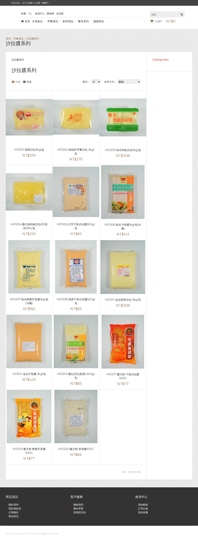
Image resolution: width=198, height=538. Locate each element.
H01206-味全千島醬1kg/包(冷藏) (123, 226)
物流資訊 (14, 516)
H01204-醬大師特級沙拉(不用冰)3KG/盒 (29, 226)
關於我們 (14, 504)
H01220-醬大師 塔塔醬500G (76, 449)
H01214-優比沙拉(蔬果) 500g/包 (76, 376)
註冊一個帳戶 (42, 2)
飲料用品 (68, 21)
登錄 (30, 2)
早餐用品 (52, 21)
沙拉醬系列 (32, 38)
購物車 (50, 13)
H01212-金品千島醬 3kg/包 (29, 374)
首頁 (27, 21)
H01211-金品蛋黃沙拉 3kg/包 (123, 299)
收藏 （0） (27, 13)
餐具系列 (83, 21)
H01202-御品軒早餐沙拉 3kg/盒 (75, 151)
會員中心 (40, 13)
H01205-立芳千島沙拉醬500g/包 (76, 226)
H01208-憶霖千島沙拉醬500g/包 (76, 301)
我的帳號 (143, 504)
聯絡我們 (78, 504)
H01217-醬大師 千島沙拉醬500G (122, 376)
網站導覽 (78, 508)
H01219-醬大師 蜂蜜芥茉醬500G (29, 451)
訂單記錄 (143, 508)
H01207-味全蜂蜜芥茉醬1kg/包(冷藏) (29, 301)
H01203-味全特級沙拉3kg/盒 (123, 150)
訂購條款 (14, 512)
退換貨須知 (79, 512)
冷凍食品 (37, 21)
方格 (17, 81)
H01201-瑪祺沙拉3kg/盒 (29, 149)
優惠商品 (98, 21)
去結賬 (60, 13)
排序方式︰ (110, 81)
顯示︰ (86, 81)
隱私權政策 (15, 508)
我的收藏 (143, 512)
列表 (29, 81)
